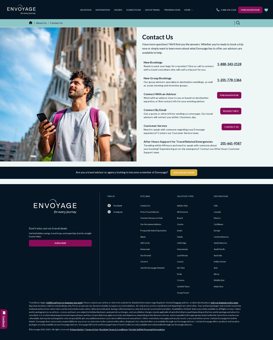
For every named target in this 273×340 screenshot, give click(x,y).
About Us (41, 22)
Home (30, 22)
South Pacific (219, 249)
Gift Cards (145, 243)
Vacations (85, 10)
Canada (217, 212)
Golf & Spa (181, 243)
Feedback (3, 321)
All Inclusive (182, 212)
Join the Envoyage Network (152, 268)
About (143, 237)
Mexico (217, 218)
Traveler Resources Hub (151, 218)
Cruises (118, 10)
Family (180, 237)
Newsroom (145, 249)
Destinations (103, 10)
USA (215, 205)
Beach (180, 218)
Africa (216, 274)
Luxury (180, 261)
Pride (179, 274)
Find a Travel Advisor (149, 212)
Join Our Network (183, 172)
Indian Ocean (220, 261)
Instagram (118, 212)
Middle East (219, 280)
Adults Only (182, 205)
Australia (218, 255)
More (188, 10)
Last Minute (182, 255)
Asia (216, 268)
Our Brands (145, 255)
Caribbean (218, 224)
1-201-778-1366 (229, 80)
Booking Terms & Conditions (114, 329)
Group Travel (152, 10)
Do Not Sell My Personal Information (147, 329)
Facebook (118, 205)
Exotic (179, 230)
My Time (181, 268)
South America (220, 243)
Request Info (231, 111)
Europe (217, 230)
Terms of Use (91, 329)
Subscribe (60, 243)
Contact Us (231, 127)
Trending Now (172, 10)
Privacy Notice (77, 329)
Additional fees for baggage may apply (64, 302)
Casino (180, 224)
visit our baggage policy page (224, 302)
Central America (221, 237)
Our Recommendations (150, 224)
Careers (144, 261)
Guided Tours (133, 10)
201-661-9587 (230, 143)
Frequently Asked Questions (153, 230)
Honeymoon (182, 249)
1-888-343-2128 (228, 10)
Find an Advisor (250, 10)
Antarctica (218, 286)
